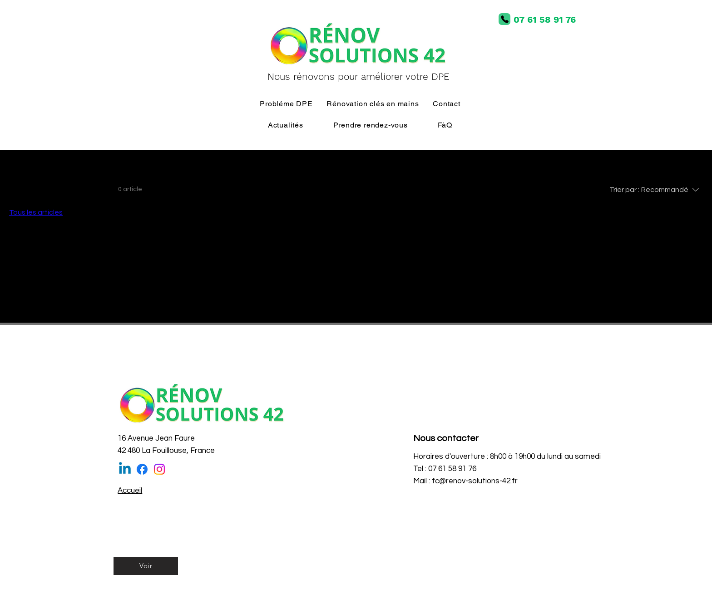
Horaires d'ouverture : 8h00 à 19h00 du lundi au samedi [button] (507, 456)
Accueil (130, 490)
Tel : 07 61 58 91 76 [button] (444, 469)
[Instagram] (159, 469)
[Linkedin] (125, 469)
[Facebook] (142, 469)
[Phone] (504, 19)
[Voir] (146, 566)
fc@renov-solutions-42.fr (475, 481)
